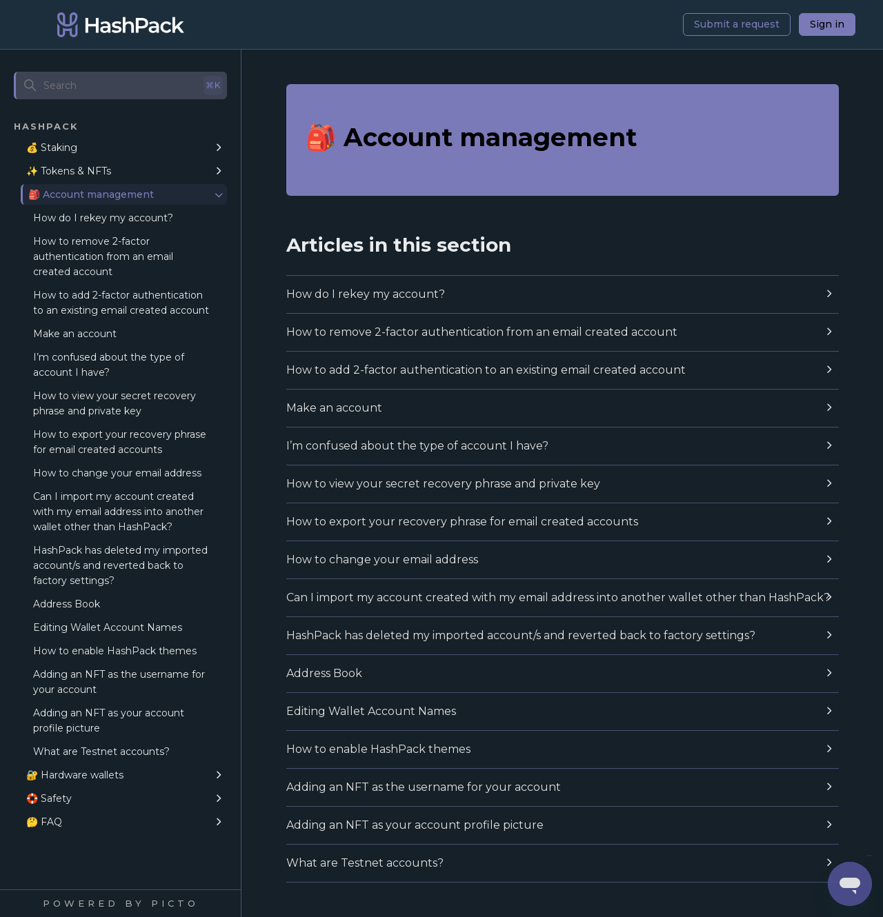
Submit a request (737, 24)
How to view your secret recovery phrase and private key (114, 403)
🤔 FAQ (44, 822)
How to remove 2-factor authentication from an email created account (103, 256)
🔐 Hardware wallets (74, 775)
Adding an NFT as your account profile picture (108, 720)
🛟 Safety (49, 798)
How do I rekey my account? (103, 218)
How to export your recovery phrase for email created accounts (119, 442)
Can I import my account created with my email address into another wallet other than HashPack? (118, 511)
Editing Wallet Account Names (107, 627)
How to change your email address (117, 473)
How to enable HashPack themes (115, 651)
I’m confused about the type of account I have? (108, 365)
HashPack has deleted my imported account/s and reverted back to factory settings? (120, 565)
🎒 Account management (91, 194)
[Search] (120, 85)
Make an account (75, 334)
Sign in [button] (827, 24)
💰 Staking (51, 147)
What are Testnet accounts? (101, 751)
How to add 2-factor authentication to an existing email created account (121, 302)
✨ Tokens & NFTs (68, 171)
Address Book (66, 604)
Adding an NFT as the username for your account (119, 682)
